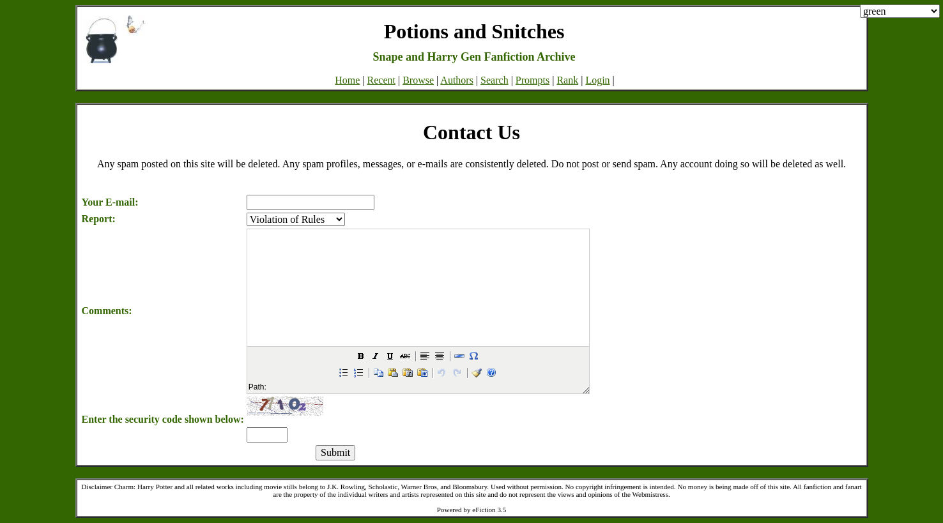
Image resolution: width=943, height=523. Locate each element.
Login (597, 80)
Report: (99, 218)
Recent (381, 80)
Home (347, 80)
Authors (456, 80)
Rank (567, 80)
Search (494, 80)
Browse (418, 80)
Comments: (107, 310)
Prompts (532, 80)
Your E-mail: (110, 202)
